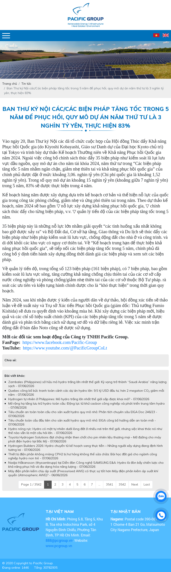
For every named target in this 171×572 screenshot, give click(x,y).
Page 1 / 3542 (31, 484)
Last (147, 484)
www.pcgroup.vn (59, 545)
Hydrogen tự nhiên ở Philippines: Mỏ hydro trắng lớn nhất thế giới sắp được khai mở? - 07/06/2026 (78, 399)
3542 (122, 484)
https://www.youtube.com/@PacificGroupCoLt (65, 347)
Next (134, 484)
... (99, 484)
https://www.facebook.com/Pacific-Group (59, 342)
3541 (109, 484)
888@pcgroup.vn (59, 540)
